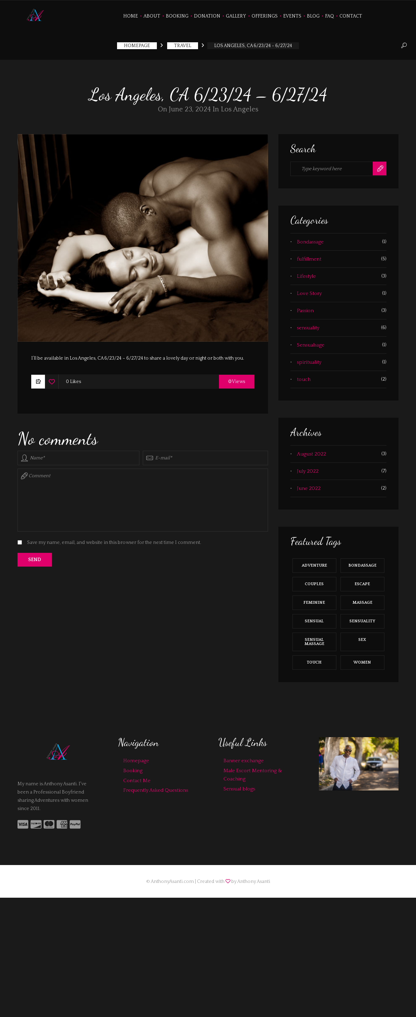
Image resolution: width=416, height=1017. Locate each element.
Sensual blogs (239, 785)
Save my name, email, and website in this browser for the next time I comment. (114, 539)
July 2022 (308, 468)
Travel (182, 42)
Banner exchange (243, 757)
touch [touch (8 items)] (314, 659)
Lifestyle (306, 273)
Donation (207, 16)
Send (34, 556)
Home (130, 16)
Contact (350, 16)
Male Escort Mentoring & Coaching (252, 771)
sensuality (308, 324)
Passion (305, 307)
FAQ (329, 16)
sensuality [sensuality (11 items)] (362, 617)
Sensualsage (310, 342)
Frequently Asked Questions (155, 787)
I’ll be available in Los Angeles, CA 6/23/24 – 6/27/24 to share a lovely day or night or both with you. (137, 355)
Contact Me (136, 777)
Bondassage (310, 238)
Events (292, 16)
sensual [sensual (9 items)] (314, 617)
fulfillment (309, 256)
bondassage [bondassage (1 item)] (362, 562)
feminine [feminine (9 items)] (314, 599)
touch (304, 376)
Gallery (236, 16)
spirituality (309, 359)
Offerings (265, 16)
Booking (177, 16)
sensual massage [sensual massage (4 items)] (314, 638)
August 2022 (311, 450)
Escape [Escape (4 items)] (362, 580)
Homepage (136, 757)
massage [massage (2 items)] (362, 599)
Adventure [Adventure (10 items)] (314, 562)
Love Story (309, 290)
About (151, 16)
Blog (313, 16)
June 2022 (309, 485)
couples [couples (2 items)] (314, 580)
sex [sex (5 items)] (362, 636)
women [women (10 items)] (362, 659)
